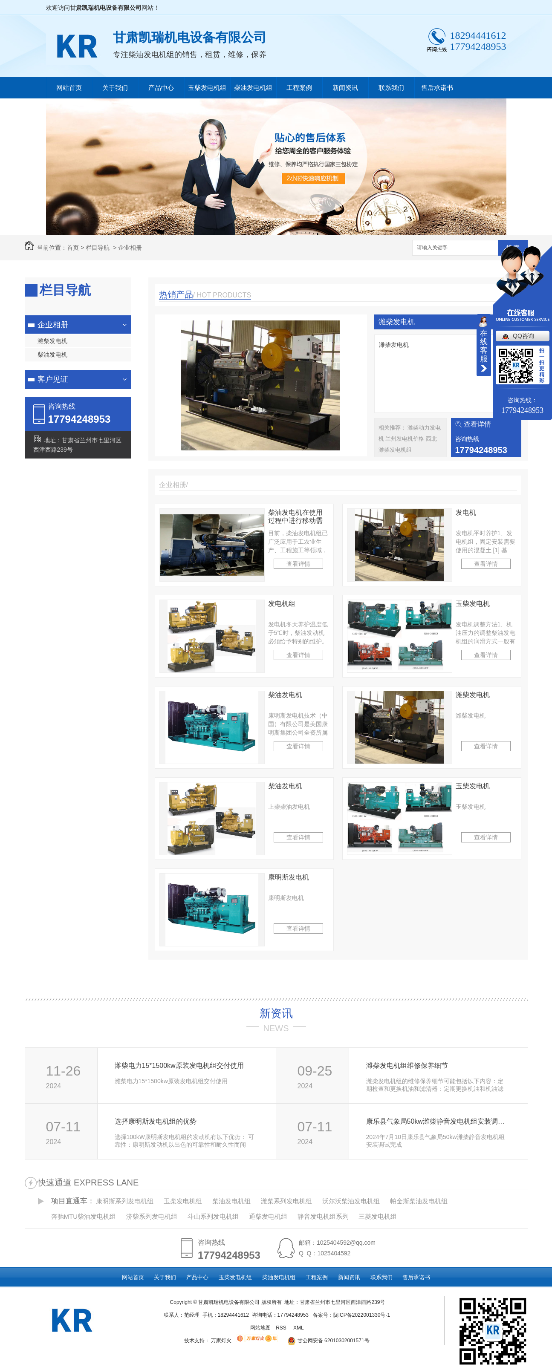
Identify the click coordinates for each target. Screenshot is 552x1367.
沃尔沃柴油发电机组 (351, 1201)
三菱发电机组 (377, 1216)
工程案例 (299, 87)
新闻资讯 (345, 87)
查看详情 (477, 424)
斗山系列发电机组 (213, 1216)
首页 (73, 247)
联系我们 (391, 87)
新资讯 (276, 1013)
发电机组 (281, 603)
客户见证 (53, 379)
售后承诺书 (437, 87)
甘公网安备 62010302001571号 (325, 1341)
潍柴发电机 (52, 340)
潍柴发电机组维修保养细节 (407, 1065)
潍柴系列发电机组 (286, 1201)
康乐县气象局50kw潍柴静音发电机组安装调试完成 (437, 1121)
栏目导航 (98, 247)
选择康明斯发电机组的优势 (156, 1121)
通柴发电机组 (268, 1216)
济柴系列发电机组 (151, 1216)
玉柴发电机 (473, 603)
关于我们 (115, 87)
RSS (282, 1328)
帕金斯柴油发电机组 (419, 1201)
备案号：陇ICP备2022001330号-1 (351, 1315)
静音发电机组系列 (323, 1216)
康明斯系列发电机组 (124, 1201)
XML (299, 1328)
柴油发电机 (52, 354)
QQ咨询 (523, 335)
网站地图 (260, 1328)
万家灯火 (221, 1341)
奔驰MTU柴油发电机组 (83, 1216)
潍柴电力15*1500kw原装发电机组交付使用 (179, 1065)
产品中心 (161, 87)
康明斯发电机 (288, 877)
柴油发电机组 (253, 87)
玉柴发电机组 (207, 87)
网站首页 (69, 87)
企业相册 (130, 247)
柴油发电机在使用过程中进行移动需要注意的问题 (295, 517)
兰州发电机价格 (405, 438)
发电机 (466, 512)
